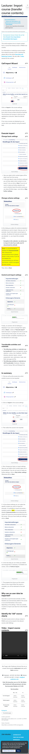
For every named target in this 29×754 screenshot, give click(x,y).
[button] (9, 751)
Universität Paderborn (10, 19)
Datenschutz (17, 734)
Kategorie (4, 710)
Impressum (16, 739)
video (22, 56)
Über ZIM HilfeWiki (18, 737)
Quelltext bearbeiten (26, 63)
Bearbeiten (25, 63)
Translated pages (7, 713)
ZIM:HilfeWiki (9, 24)
